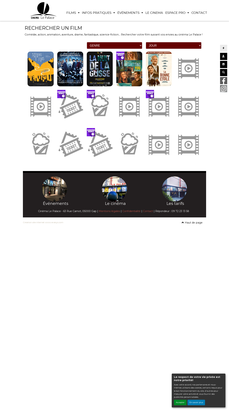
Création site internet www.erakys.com (43, 222)
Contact (148, 211)
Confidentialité (131, 211)
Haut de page (192, 222)
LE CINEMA (154, 13)
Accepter (180, 402)
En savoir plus (196, 402)
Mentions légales (109, 211)
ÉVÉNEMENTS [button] (128, 13)
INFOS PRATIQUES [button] (97, 13)
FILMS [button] (71, 13)
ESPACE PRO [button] (175, 13)
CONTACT (199, 13)
